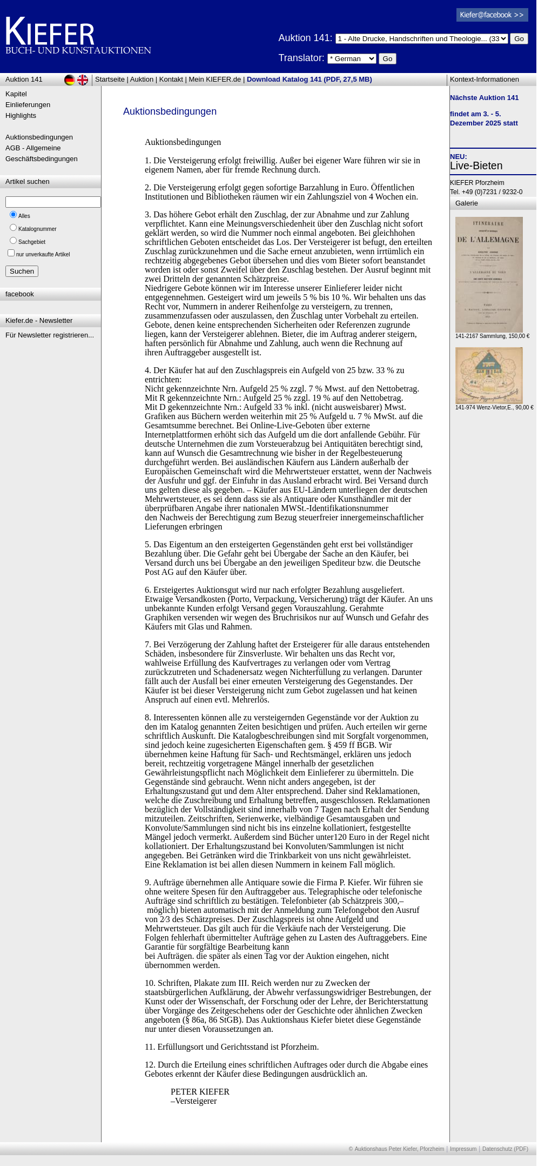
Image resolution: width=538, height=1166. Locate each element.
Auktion (141, 79)
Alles (24, 216)
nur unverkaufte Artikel (43, 254)
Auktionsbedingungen (39, 137)
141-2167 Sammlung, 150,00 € (492, 333)
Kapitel (16, 94)
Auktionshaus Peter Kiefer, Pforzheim (400, 1149)
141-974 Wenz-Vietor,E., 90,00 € (494, 404)
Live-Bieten (476, 165)
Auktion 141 (24, 79)
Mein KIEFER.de (215, 79)
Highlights (20, 115)
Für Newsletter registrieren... (49, 335)
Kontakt (171, 79)
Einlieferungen (27, 105)
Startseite (110, 79)
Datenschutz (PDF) (505, 1149)
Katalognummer (37, 229)
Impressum (463, 1149)
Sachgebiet (31, 242)
